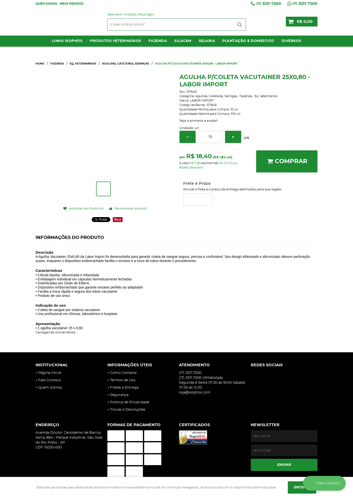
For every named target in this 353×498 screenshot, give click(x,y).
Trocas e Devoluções (127, 409)
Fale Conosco (49, 380)
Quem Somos (46, 3)
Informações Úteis (129, 365)
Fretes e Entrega (124, 387)
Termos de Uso (123, 380)
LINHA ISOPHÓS (67, 41)
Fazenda (158, 41)
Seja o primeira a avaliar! (198, 120)
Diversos (291, 41)
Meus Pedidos (72, 3)
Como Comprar (123, 373)
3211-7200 (268, 4)
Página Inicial (49, 373)
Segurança (119, 395)
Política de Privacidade (129, 402)
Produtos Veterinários (115, 41)
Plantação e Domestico (248, 41)
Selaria (207, 41)
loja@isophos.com (194, 392)
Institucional (52, 365)
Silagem (182, 41)
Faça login (146, 14)
